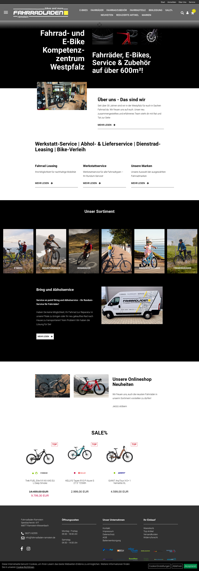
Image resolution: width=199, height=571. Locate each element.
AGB (105, 537)
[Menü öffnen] (6, 12)
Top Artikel (149, 531)
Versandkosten (151, 534)
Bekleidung (155, 10)
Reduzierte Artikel (127, 15)
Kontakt (106, 528)
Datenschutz (108, 534)
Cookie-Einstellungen (159, 566)
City (116, 268)
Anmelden (171, 2)
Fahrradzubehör (117, 10)
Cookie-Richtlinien (25, 567)
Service (192, 2)
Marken (146, 15)
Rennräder (83, 268)
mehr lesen (42, 183)
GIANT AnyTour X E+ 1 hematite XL (119, 482)
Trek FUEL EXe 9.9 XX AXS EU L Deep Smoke (40, 482)
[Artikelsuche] (182, 13)
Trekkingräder (182, 268)
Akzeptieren (190, 566)
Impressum (108, 531)
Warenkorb (149, 528)
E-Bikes (83, 10)
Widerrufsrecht (151, 537)
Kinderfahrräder (149, 268)
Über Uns (182, 2)
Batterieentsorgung (112, 540)
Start (163, 2)
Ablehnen (177, 566)
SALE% (168, 10)
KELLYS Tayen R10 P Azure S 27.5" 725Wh (79, 482)
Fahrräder (97, 10)
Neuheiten (107, 15)
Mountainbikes (51, 268)
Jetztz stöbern (120, 406)
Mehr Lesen (104, 125)
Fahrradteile (138, 10)
